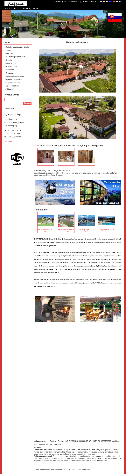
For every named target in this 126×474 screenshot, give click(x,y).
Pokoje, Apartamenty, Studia (17, 47)
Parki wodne (11, 63)
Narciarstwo (11, 73)
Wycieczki (10, 70)
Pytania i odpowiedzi (14, 79)
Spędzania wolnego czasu (16, 76)
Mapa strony (76, 1)
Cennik (9, 60)
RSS (86, 1)
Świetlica (9, 54)
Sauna (8, 50)
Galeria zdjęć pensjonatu (16, 57)
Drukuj (94, 1)
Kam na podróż (12, 66)
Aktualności (10, 89)
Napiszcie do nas (13, 83)
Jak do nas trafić (12, 86)
